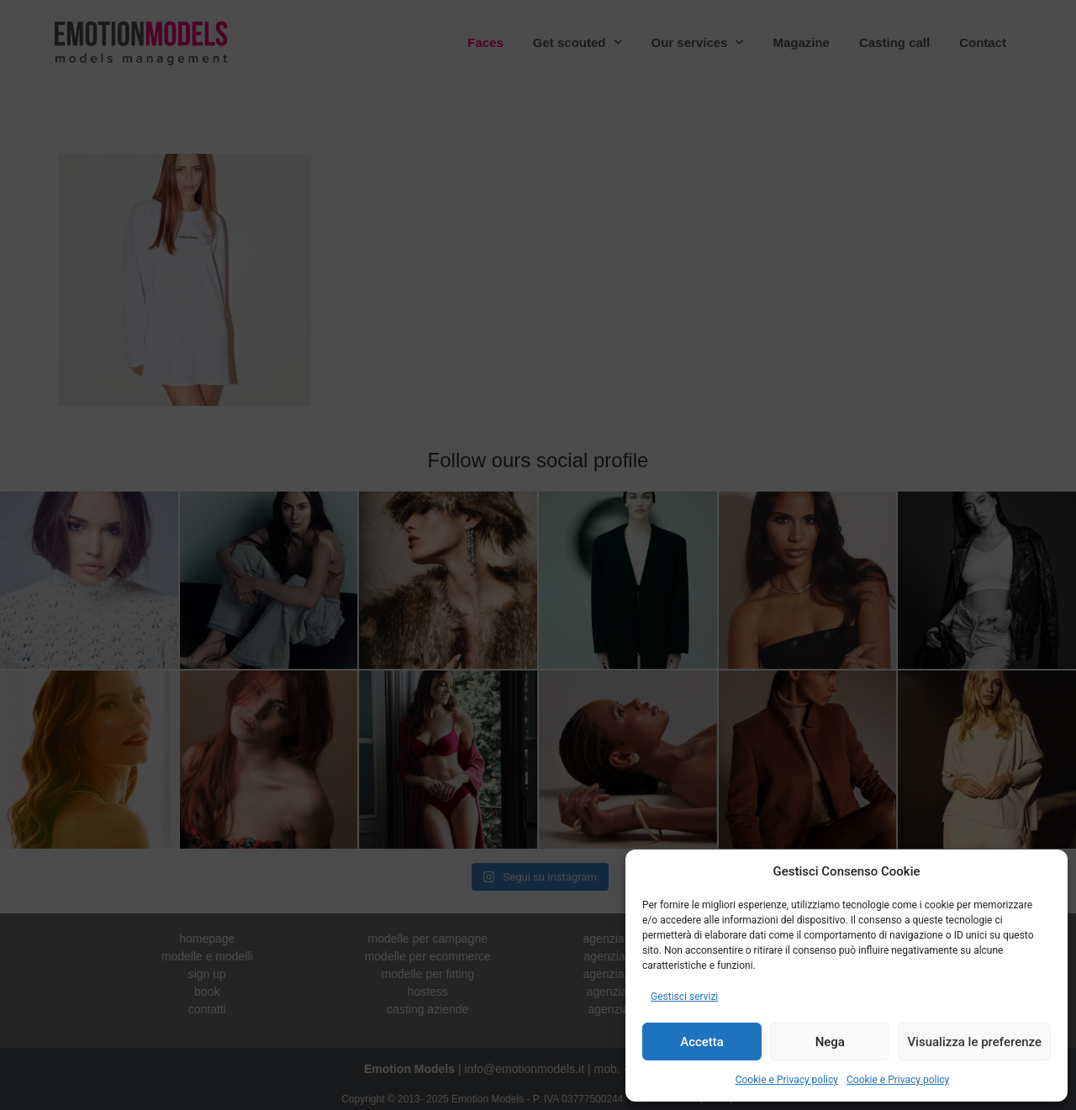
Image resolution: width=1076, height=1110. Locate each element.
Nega (830, 1042)
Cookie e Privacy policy (787, 1080)
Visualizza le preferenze (974, 1042)
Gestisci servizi (684, 996)
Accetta (702, 1042)
